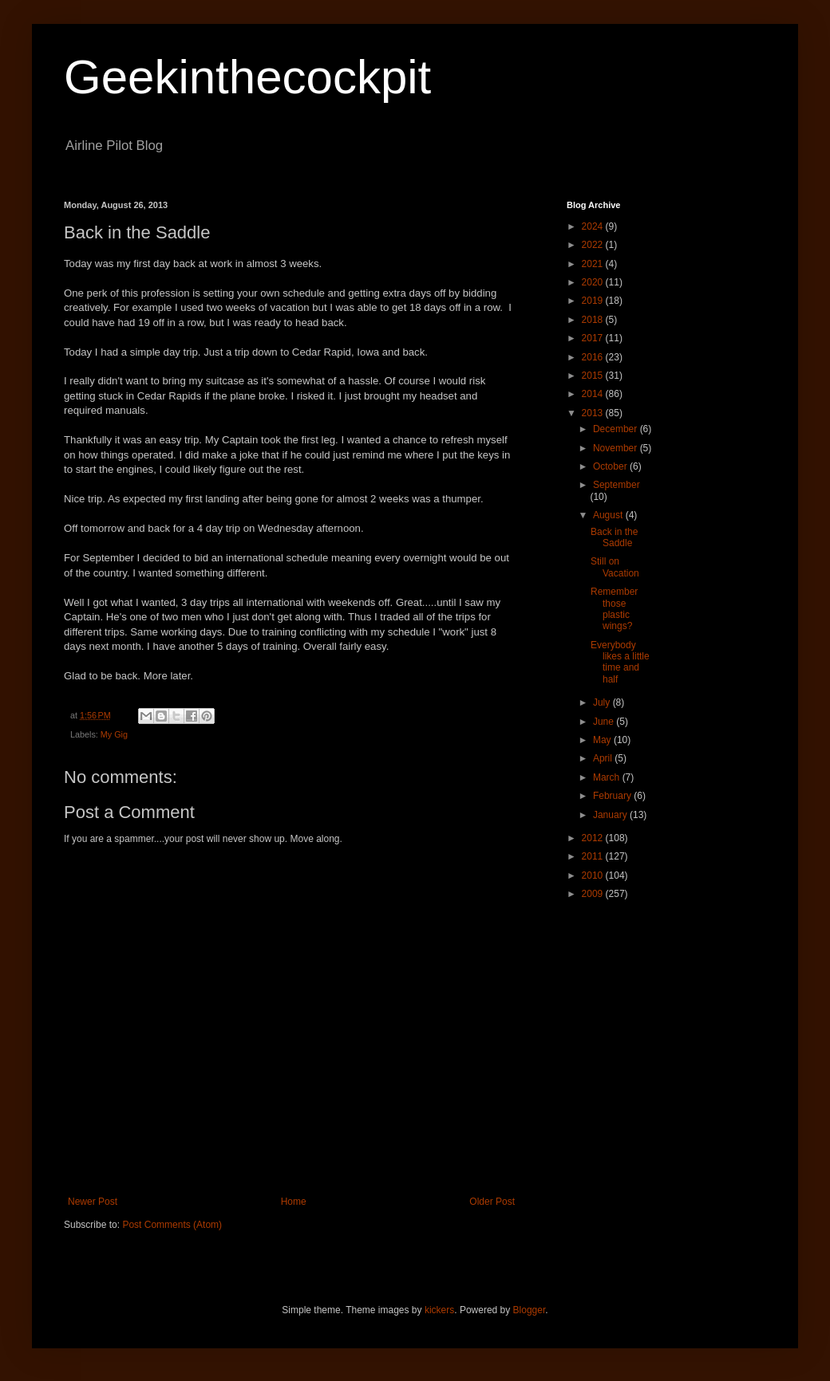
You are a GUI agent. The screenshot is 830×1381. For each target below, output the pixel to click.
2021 (594, 264)
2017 (594, 338)
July (603, 702)
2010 (594, 875)
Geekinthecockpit (247, 77)
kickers (439, 1310)
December (616, 429)
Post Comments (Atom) (172, 1224)
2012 (594, 838)
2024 (594, 226)
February (613, 795)
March (607, 777)
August (609, 515)
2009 (594, 893)
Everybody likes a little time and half (620, 662)
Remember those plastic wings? (614, 608)
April (604, 758)
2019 (594, 300)
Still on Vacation (615, 567)
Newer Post (92, 1201)
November (616, 448)
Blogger (529, 1310)
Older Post (492, 1201)
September (616, 484)
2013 (594, 413)
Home (293, 1201)
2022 (594, 244)
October (611, 466)
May (603, 740)
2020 (594, 282)
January (611, 814)
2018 (594, 319)
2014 (594, 393)
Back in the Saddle (614, 537)
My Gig (114, 734)
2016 (594, 357)
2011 (594, 856)
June (604, 721)
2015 (594, 375)
